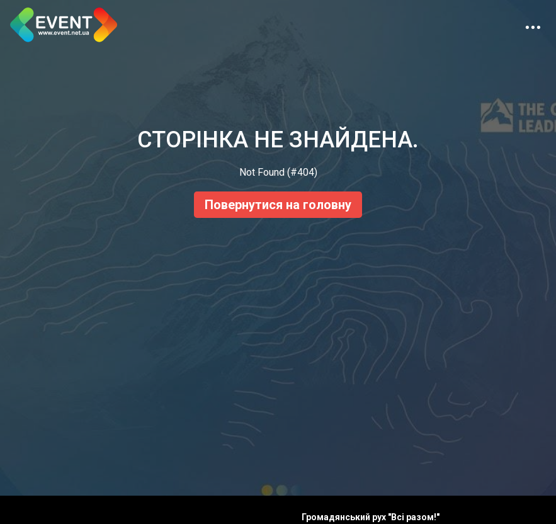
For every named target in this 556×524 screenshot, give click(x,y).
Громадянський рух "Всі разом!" (371, 517)
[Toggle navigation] (533, 25)
